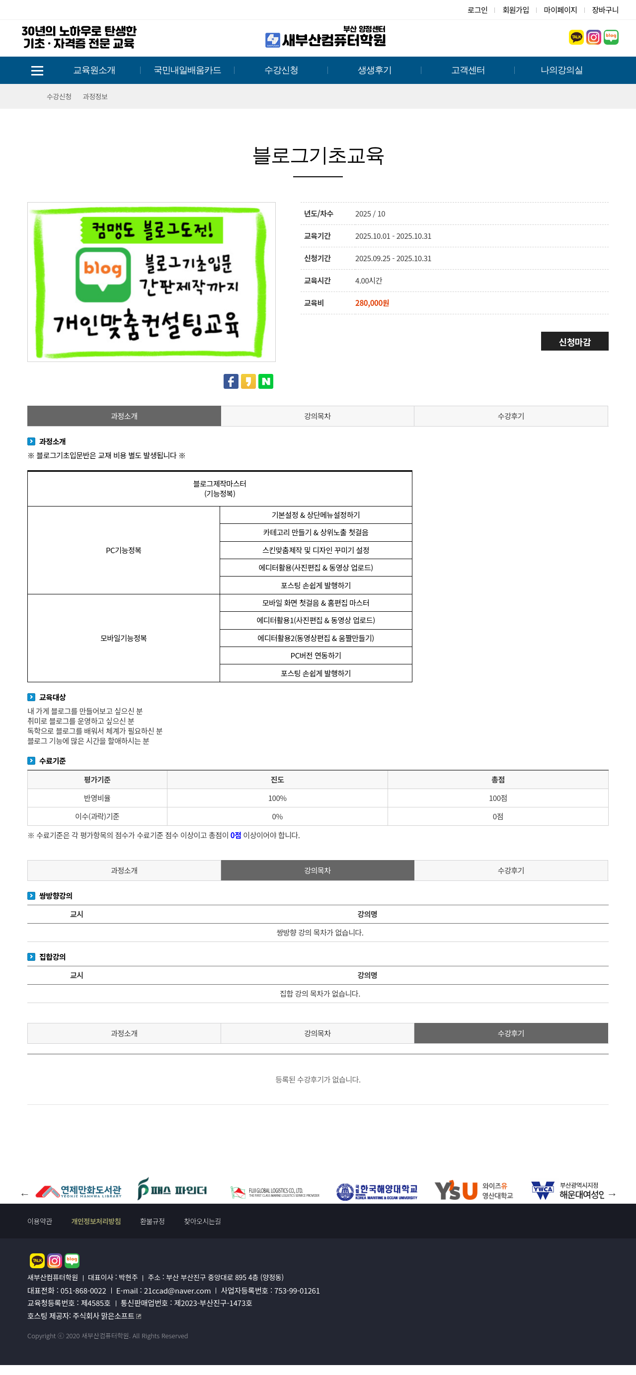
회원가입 (515, 9)
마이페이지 (560, 9)
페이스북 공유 (231, 381)
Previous (24, 1185)
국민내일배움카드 (187, 70)
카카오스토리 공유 (248, 381)
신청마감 (575, 341)
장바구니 (605, 9)
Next (612, 1185)
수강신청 (281, 70)
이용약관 (39, 1221)
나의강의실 (562, 70)
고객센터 (468, 70)
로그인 (477, 9)
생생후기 (375, 70)
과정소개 (124, 416)
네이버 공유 (265, 381)
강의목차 (317, 416)
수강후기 (511, 416)
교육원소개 (94, 70)
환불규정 (152, 1221)
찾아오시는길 (202, 1221)
